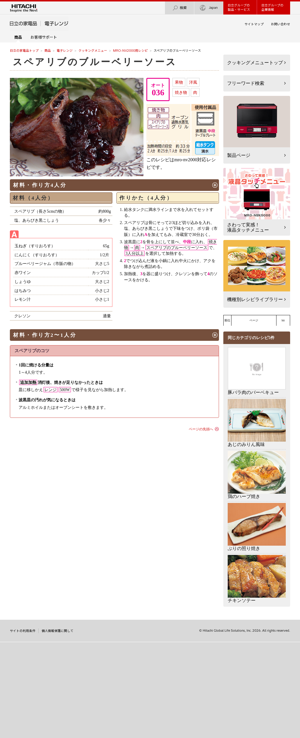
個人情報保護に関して (57, 631)
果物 (179, 82)
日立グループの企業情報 (272, 7)
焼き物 (181, 92)
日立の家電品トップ (24, 51)
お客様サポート (43, 37)
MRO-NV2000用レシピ (130, 51)
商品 (47, 51)
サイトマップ (254, 24)
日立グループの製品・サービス (239, 7)
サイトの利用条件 (22, 631)
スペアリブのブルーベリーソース (95, 62)
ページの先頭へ (201, 429)
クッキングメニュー (92, 51)
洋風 (193, 82)
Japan (209, 8)
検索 (179, 8)
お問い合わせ (280, 24)
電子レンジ (65, 51)
